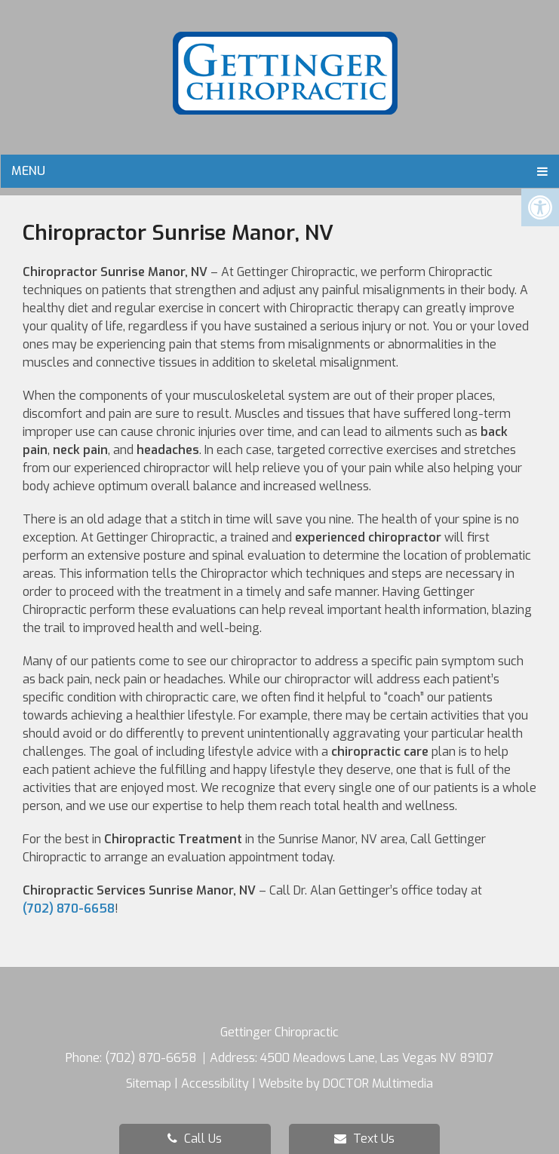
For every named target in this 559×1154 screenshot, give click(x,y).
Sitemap (148, 1083)
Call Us (194, 1138)
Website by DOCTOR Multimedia (346, 1083)
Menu (28, 171)
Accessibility (215, 1083)
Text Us (364, 1138)
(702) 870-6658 (69, 908)
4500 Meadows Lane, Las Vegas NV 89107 (376, 1058)
